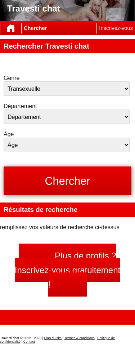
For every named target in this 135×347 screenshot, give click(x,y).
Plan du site (53, 338)
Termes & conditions (79, 338)
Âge (9, 134)
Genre (11, 78)
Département (20, 106)
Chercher (35, 28)
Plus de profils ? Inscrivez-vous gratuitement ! (67, 270)
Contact (29, 341)
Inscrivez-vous (116, 28)
